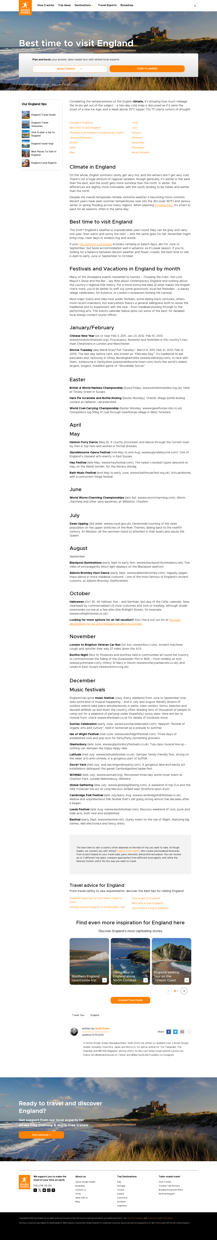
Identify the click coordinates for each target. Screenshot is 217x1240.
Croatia (120, 1190)
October (137, 137)
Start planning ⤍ (41, 1135)
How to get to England (146, 898)
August (136, 133)
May (72, 152)
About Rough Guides (85, 1182)
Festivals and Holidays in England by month (97, 133)
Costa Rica (122, 1198)
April (72, 147)
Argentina (122, 1206)
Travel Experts (108, 5)
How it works (46, 5)
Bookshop (127, 5)
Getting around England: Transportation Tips (97, 907)
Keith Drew (102, 1028)
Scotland (121, 1202)
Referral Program (167, 1194)
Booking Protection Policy (171, 1190)
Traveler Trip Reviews (169, 1186)
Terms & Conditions (135, 1218)
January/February (81, 137)
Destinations (83, 5)
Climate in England (81, 123)
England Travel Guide (130, 1000)
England (58, 85)
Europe (46, 85)
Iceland (120, 1194)
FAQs (78, 1194)
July (134, 128)
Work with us (81, 1198)
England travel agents (128, 851)
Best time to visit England (85, 128)
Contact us (80, 1190)
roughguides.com (29, 85)
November (138, 142)
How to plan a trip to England (150, 908)
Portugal (121, 1186)
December (138, 147)
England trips (164, 205)
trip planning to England (95, 244)
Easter (74, 142)
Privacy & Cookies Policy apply (160, 1218)
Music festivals (141, 152)
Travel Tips (78, 1015)
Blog (77, 1202)
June (135, 123)
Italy (119, 1182)
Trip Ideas (65, 5)
